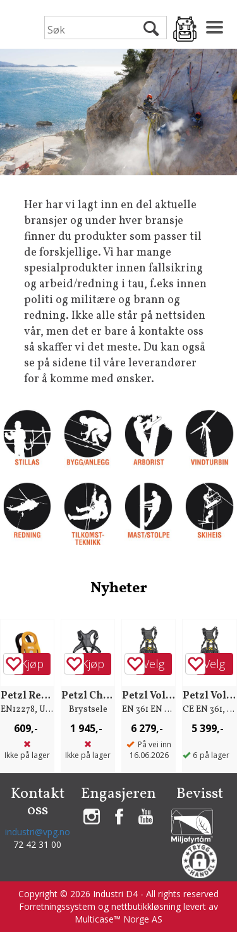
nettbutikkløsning (146, 906)
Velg (153, 663)
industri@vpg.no (37, 832)
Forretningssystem (57, 906)
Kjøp (32, 663)
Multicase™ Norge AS (118, 919)
